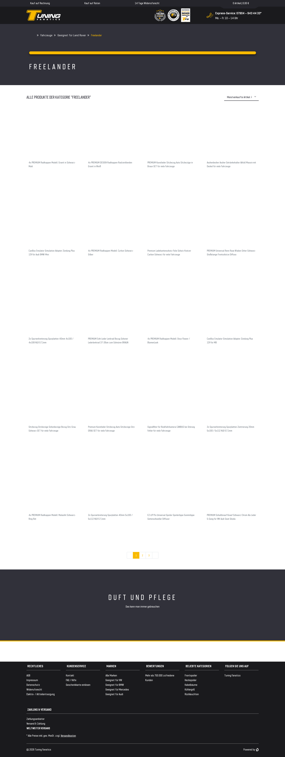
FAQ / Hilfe (71, 680)
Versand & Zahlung (35, 723)
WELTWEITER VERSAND (38, 728)
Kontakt (70, 675)
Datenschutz (33, 684)
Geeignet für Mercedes (117, 689)
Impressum (32, 680)
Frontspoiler (191, 675)
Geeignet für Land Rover (72, 35)
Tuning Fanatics (232, 675)
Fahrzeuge (47, 35)
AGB (28, 675)
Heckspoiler (190, 680)
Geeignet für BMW (115, 684)
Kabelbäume (191, 684)
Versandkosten (68, 735)
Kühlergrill (190, 689)
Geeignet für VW (114, 680)
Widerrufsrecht (34, 689)
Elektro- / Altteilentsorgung (40, 694)
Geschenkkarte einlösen (78, 684)
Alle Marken (111, 675)
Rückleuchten (192, 694)
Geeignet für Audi (114, 694)
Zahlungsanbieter (35, 718)
